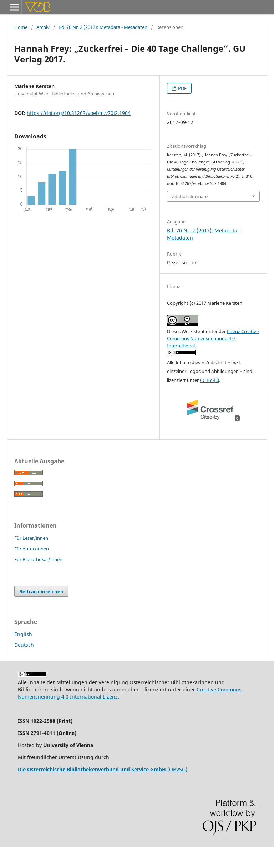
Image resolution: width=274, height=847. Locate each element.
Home (20, 27)
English (23, 634)
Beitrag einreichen (41, 591)
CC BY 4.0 (209, 380)
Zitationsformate (190, 196)
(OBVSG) (102, 769)
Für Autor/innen (31, 548)
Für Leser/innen (31, 538)
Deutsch (24, 644)
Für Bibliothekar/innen (38, 559)
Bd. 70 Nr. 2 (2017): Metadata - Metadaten (103, 27)
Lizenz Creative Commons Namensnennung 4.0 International (213, 338)
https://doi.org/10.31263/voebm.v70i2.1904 (79, 113)
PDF (182, 88)
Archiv (43, 27)
